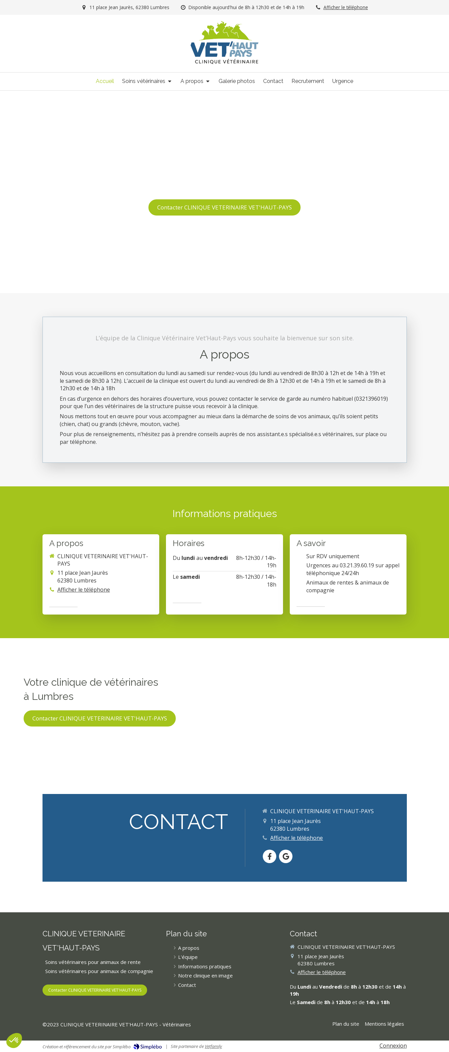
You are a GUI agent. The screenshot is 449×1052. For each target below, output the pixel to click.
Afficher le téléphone (346, 7)
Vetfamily (213, 1046)
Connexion (393, 1045)
